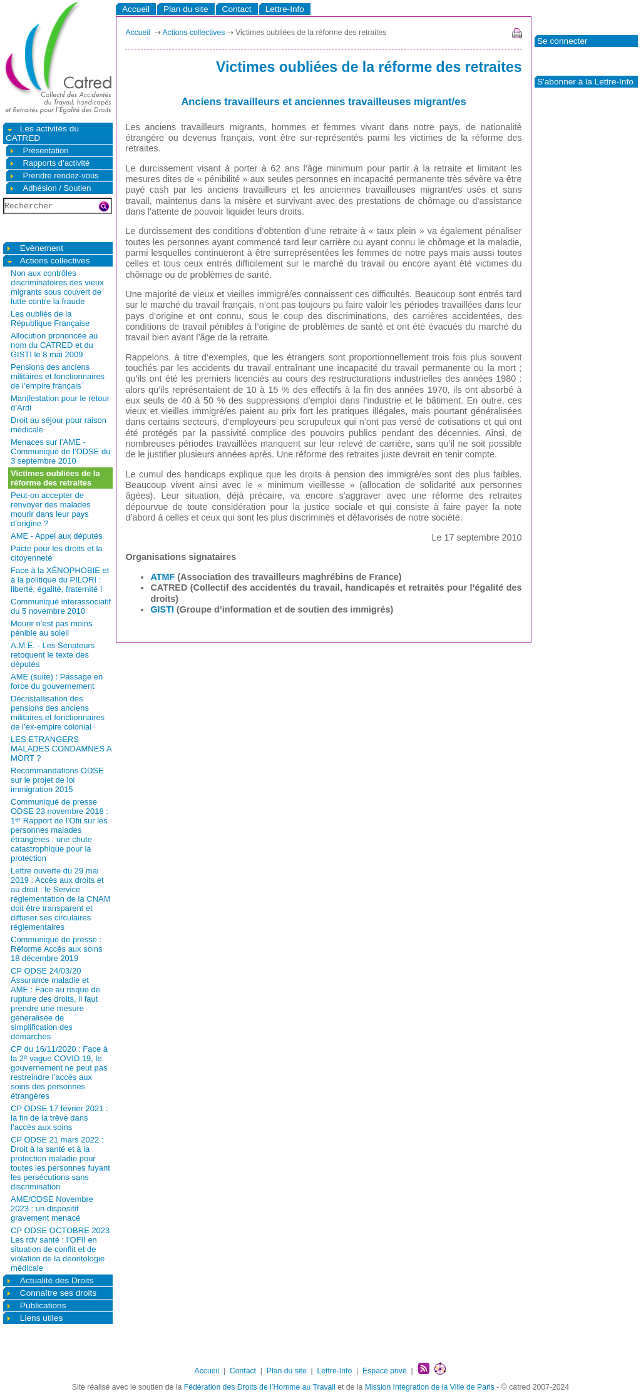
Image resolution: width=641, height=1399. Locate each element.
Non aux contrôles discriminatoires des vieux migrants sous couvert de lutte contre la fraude (57, 287)
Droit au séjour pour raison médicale (58, 424)
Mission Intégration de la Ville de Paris (430, 1387)
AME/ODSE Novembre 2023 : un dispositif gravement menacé (52, 1208)
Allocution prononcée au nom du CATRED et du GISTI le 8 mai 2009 (54, 345)
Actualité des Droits (50, 1280)
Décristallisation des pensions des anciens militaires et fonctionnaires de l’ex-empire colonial (58, 712)
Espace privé (384, 1370)
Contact (237, 9)
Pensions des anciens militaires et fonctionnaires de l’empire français (58, 376)
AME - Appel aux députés (57, 536)
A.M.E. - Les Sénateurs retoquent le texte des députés (53, 655)
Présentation (38, 150)
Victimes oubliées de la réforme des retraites (55, 478)
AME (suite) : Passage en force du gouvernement (57, 681)
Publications (36, 1305)
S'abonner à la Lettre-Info (585, 81)
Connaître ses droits (51, 1293)
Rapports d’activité (49, 163)
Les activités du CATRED (42, 133)
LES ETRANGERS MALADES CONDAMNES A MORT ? (61, 749)
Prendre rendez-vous (54, 175)
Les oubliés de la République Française (50, 318)
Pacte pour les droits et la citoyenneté (57, 553)
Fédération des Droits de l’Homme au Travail (260, 1387)
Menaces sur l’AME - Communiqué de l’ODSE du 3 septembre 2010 (61, 451)
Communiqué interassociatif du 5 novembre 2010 (61, 606)
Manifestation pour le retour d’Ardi (60, 403)
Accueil (136, 9)
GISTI (162, 609)
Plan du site (185, 9)
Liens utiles (34, 1318)
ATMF (162, 577)
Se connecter (562, 41)
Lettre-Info (284, 9)
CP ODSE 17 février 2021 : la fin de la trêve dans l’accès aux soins (59, 1118)
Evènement (34, 248)
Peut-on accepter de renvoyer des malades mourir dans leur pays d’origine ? (51, 509)
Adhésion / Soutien (50, 188)
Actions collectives (48, 260)
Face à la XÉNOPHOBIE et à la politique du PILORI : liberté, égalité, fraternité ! (60, 580)
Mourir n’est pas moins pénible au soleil (52, 628)
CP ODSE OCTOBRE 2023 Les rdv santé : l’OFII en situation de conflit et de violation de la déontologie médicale (60, 1249)
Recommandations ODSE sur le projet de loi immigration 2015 (57, 780)
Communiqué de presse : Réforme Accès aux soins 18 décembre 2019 (57, 949)
